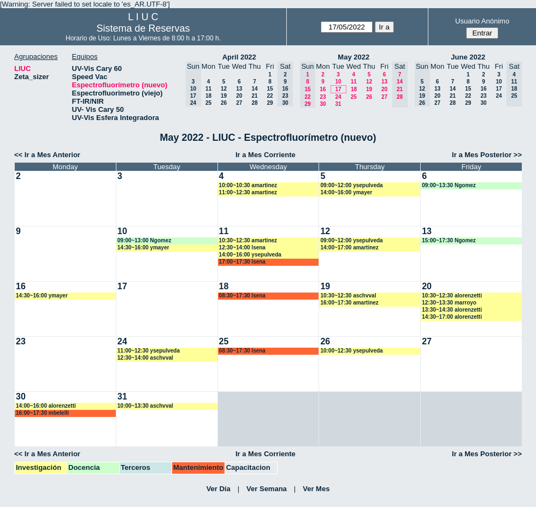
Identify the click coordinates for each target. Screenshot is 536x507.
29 (270, 103)
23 (323, 97)
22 (270, 96)
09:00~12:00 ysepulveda (351, 185)
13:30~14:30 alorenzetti (452, 310)
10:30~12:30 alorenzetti (452, 296)
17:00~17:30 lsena (242, 262)
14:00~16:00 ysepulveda (250, 255)
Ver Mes (316, 489)
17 (338, 89)
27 (239, 103)
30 (323, 104)
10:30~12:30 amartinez (248, 240)
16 (323, 89)
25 (208, 103)
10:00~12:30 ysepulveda (351, 351)
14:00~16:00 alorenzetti (46, 406)
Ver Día (219, 489)
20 (239, 96)
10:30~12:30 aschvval (348, 296)
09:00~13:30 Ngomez (449, 185)
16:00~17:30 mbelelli (42, 413)
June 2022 (468, 57)
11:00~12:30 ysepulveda (148, 351)
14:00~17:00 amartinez (349, 247)
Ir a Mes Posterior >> (487, 155)
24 (338, 97)
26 (224, 103)
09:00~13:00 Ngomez (144, 240)
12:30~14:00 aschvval (145, 358)
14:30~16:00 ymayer (143, 247)
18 (208, 96)
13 (239, 89)
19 (224, 96)
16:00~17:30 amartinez (349, 303)
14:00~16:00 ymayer (346, 192)
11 (208, 89)
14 (254, 89)
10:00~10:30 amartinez (248, 185)
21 (254, 96)
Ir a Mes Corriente (265, 155)
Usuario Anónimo (482, 21)
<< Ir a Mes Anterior (47, 155)
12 (224, 89)
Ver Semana (266, 489)
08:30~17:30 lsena (242, 296)
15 (270, 89)
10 (338, 82)
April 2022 (239, 57)
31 (338, 104)
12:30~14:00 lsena (242, 247)
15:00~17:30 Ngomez (449, 240)
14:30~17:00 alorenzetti (452, 317)
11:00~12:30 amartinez (248, 192)
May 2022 (353, 57)
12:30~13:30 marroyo (449, 303)
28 (254, 103)
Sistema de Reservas (143, 28)
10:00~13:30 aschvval (145, 406)
